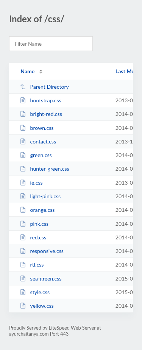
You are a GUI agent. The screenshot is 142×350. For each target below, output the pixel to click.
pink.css (34, 223)
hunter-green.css (44, 168)
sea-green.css (40, 278)
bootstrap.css (40, 100)
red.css (33, 237)
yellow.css (36, 305)
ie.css (31, 182)
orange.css (37, 210)
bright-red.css (41, 114)
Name (27, 71)
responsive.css (42, 251)
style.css (35, 292)
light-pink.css (40, 196)
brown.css (36, 128)
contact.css (38, 141)
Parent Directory (44, 86)
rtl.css (32, 264)
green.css (36, 155)
